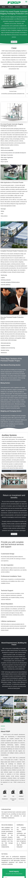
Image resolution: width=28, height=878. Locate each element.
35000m (21, 797)
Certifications (20, 825)
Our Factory (4, 854)
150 (13, 797)
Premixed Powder (13, 91)
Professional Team (6, 810)
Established (5, 799)
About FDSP (5, 732)
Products (10, 6)
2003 (5, 797)
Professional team (13, 800)
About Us (3, 729)
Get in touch (14, 42)
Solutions (17, 6)
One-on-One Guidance (7, 825)
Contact (24, 6)
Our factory (21, 799)
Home (3, 6)
